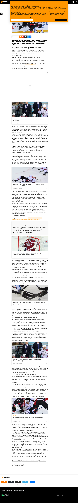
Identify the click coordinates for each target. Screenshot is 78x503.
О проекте (3, 488)
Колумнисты (54, 477)
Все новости (20, 477)
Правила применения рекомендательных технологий (62, 488)
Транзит (48, 477)
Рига (20, 460)
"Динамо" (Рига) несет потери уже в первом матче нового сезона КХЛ (28, 185)
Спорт (13, 460)
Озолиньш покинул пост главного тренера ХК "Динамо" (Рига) (27, 360)
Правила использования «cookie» (43, 488)
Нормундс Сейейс (42, 460)
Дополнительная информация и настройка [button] (22, 19)
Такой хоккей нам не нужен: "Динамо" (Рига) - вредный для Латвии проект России (27, 253)
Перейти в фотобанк (26, 34)
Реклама (3, 490)
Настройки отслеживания (19, 490)
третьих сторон (30, 7)
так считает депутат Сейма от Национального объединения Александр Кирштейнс (27, 218)
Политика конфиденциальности (29, 488)
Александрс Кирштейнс (34, 460)
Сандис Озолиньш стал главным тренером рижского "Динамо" (29, 119)
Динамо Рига (42, 462)
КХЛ (46, 462)
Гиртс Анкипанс (35, 462)
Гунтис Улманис (21, 462)
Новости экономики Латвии (38, 477)
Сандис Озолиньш (29, 462)
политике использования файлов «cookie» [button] (30, 6)
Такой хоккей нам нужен (19, 465)
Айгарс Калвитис (25, 460)
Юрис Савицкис (14, 462)
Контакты (9, 488)
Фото (14, 415)
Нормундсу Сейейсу (30, 64)
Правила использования (17, 488)
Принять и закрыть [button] (61, 19)
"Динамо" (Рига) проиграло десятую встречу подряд (29, 302)
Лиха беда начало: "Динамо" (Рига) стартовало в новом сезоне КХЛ (28, 418)
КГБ (12, 465)
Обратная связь (9, 490)
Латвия (17, 460)
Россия (60, 477)
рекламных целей (60, 9)
